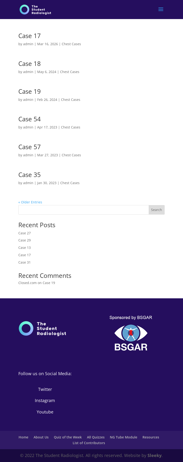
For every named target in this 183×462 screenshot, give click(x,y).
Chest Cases (71, 44)
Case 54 (29, 119)
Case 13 (24, 247)
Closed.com (27, 282)
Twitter (45, 389)
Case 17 (29, 35)
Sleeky (154, 455)
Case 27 (24, 233)
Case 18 (29, 63)
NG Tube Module (123, 437)
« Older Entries (30, 202)
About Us (41, 437)
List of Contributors (89, 443)
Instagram (45, 400)
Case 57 (29, 147)
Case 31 (24, 262)
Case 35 (29, 174)
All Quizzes (96, 437)
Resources (150, 437)
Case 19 (29, 91)
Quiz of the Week (68, 437)
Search (156, 209)
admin (28, 44)
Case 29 (24, 240)
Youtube (45, 412)
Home (23, 437)
